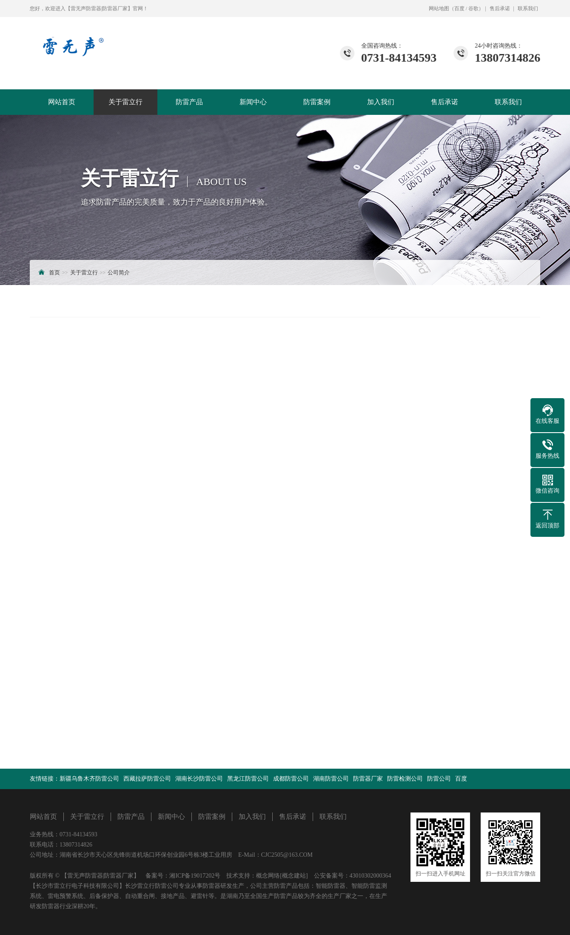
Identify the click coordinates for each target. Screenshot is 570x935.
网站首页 (61, 101)
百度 (459, 8)
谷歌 (473, 8)
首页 (54, 272)
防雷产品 (189, 101)
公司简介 (119, 272)
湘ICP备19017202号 (194, 875)
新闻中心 (253, 101)
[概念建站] (294, 875)
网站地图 (439, 8)
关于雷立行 (125, 101)
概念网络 (268, 875)
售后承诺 (500, 8)
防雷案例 (317, 101)
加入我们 (380, 101)
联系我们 (528, 8)
